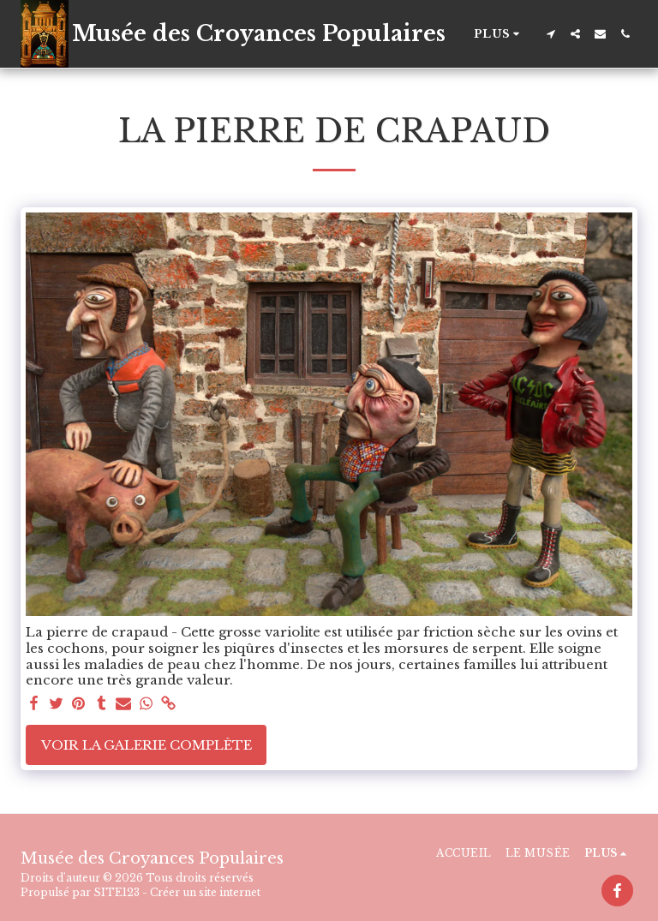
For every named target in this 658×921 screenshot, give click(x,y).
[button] (550, 33)
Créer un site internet (205, 892)
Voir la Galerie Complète (146, 745)
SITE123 (116, 892)
